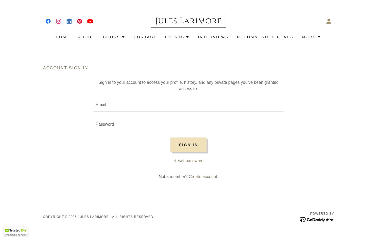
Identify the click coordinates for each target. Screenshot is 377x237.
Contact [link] (145, 37)
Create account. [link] (203, 176)
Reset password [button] (189, 160)
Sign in (188, 145)
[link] (48, 21)
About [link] (86, 37)
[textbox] (188, 105)
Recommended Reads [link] (265, 37)
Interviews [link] (213, 37)
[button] (329, 21)
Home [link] (63, 37)
